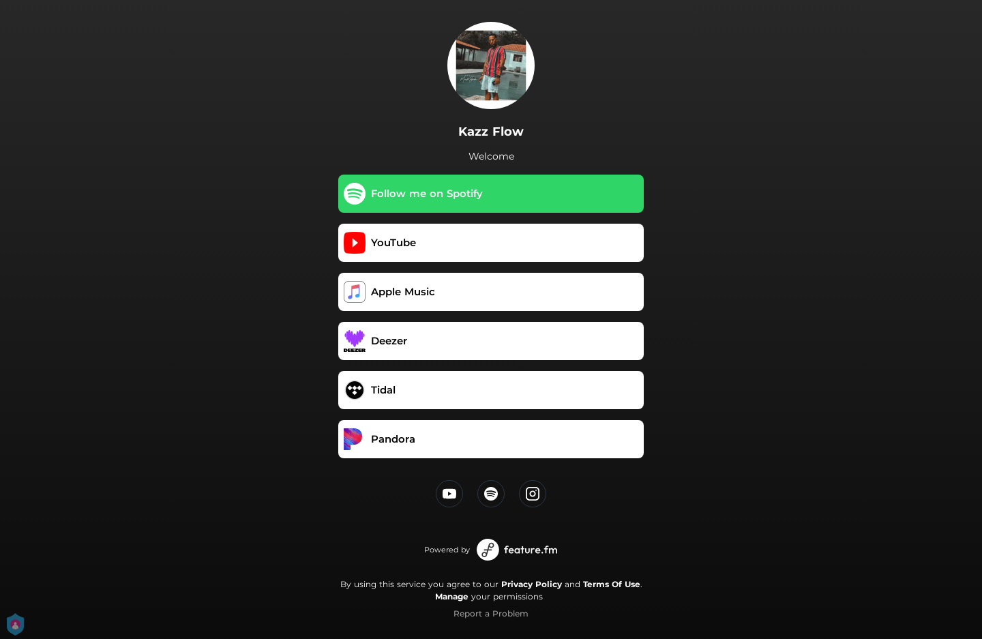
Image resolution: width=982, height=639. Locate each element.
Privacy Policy (531, 584)
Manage (451, 596)
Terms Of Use (611, 584)
